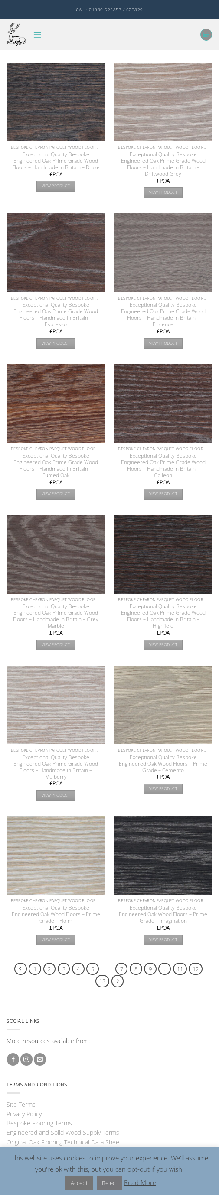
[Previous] (20, 969)
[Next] (117, 981)
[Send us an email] (40, 1059)
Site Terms (21, 1104)
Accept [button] (79, 1183)
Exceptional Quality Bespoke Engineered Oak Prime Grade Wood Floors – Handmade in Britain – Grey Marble (55, 616)
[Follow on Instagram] (26, 1059)
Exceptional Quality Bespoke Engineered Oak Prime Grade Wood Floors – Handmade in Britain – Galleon (163, 465)
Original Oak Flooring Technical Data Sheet (64, 1142)
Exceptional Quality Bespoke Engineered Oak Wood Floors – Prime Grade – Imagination (163, 914)
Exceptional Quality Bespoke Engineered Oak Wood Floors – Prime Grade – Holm (56, 914)
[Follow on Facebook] (13, 1059)
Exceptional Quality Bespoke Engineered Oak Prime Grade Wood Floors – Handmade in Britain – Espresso (55, 314)
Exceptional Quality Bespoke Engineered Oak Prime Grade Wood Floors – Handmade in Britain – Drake (56, 160)
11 (180, 969)
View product (56, 186)
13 (102, 981)
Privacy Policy (24, 1114)
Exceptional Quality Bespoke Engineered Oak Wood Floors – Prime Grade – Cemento (163, 763)
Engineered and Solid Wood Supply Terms (63, 1132)
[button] (37, 35)
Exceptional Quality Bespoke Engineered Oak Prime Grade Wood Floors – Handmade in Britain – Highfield (163, 616)
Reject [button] (109, 1183)
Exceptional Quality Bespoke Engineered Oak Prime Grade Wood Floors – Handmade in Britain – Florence (163, 314)
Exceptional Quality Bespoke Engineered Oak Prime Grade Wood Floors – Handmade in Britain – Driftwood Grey (163, 164)
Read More (140, 1182)
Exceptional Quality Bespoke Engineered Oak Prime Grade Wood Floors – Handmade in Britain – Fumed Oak (55, 465)
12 (196, 969)
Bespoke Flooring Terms (39, 1123)
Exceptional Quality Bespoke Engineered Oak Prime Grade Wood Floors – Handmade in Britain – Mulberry (55, 767)
